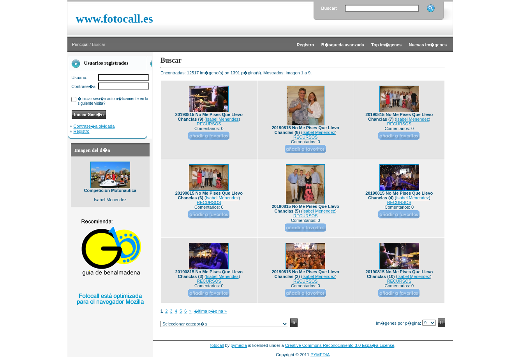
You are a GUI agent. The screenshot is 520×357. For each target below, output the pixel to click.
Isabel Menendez (222, 119)
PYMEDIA (320, 354)
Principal (80, 44)
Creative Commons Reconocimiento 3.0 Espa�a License (340, 345)
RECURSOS (209, 123)
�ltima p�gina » (210, 311)
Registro (82, 131)
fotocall (217, 345)
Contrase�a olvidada (94, 126)
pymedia (239, 345)
